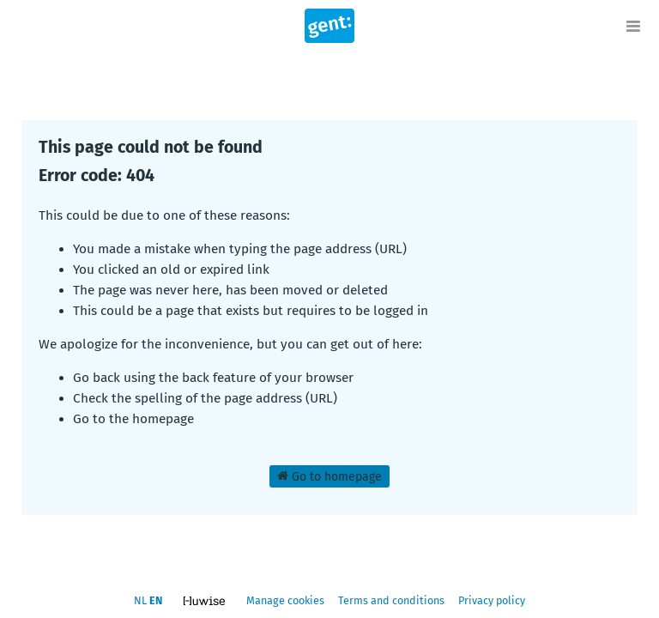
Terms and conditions (392, 600)
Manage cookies (285, 600)
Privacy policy (491, 600)
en (155, 600)
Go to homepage (329, 476)
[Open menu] (633, 26)
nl (140, 600)
